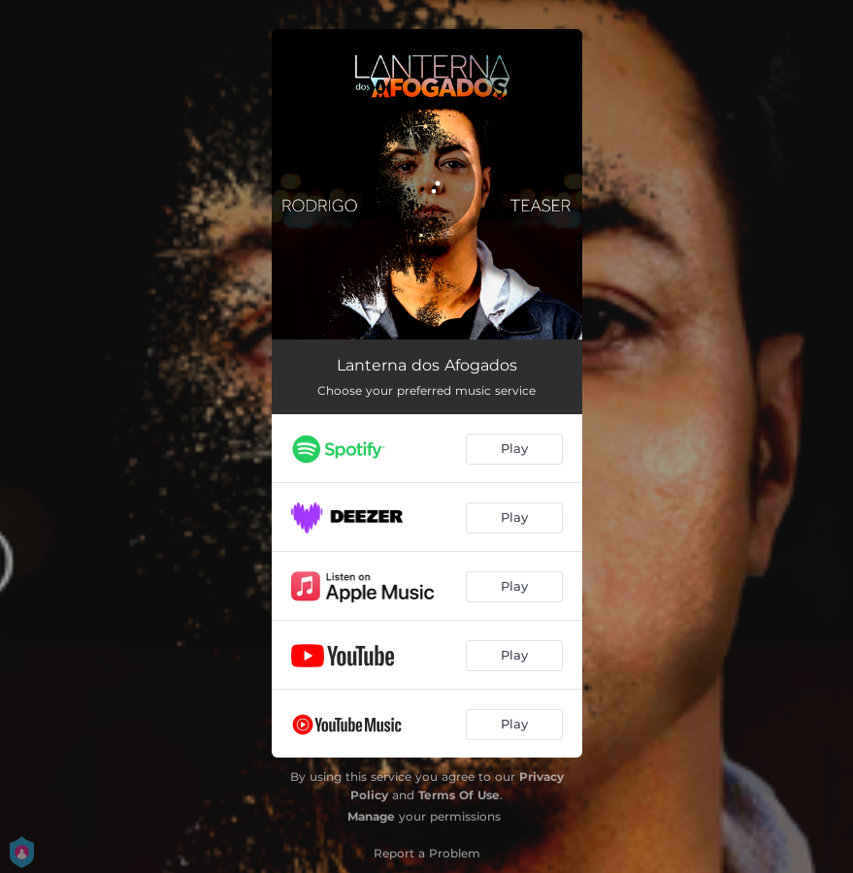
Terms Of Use (459, 795)
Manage (371, 816)
